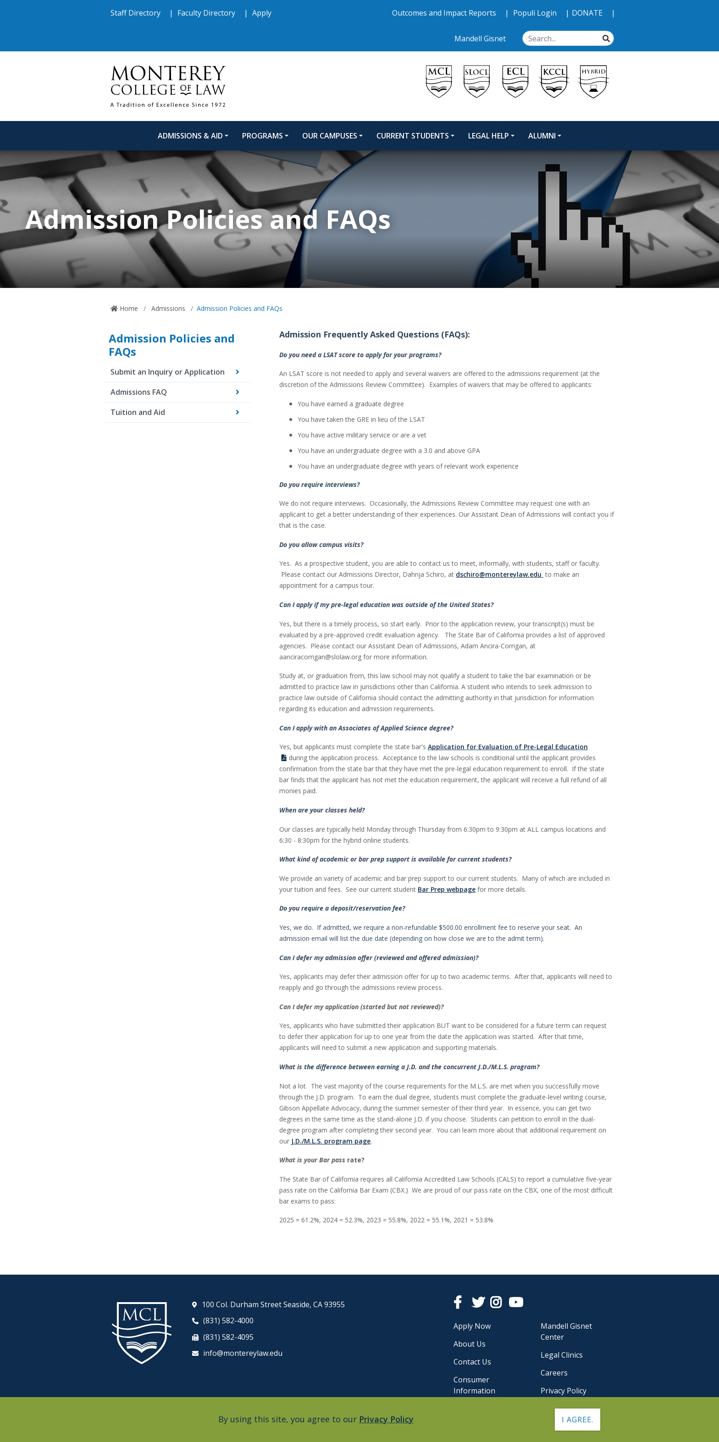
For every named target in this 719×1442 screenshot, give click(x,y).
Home (128, 308)
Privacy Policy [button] (386, 1419)
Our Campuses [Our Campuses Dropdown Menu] (329, 136)
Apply (261, 13)
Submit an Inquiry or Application (168, 372)
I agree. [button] (577, 1419)
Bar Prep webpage (447, 889)
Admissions (167, 308)
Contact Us (472, 1362)
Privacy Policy (563, 1391)
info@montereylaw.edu (242, 1353)
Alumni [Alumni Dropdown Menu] (542, 136)
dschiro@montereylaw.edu (499, 574)
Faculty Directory (207, 13)
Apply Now (472, 1326)
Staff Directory (136, 13)
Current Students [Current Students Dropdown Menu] (412, 136)
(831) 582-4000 (228, 1320)
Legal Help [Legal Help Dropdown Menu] (488, 136)
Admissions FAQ (139, 392)
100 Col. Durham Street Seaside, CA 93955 (273, 1304)
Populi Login (536, 13)
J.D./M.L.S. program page (331, 1141)
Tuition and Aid (138, 412)
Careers (554, 1373)
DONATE (588, 13)
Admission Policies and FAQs (172, 345)
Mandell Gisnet (481, 38)
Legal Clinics (562, 1355)
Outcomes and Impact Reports (445, 13)
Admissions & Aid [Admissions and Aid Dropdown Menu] (190, 136)
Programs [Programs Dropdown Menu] (262, 136)
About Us (470, 1344)
